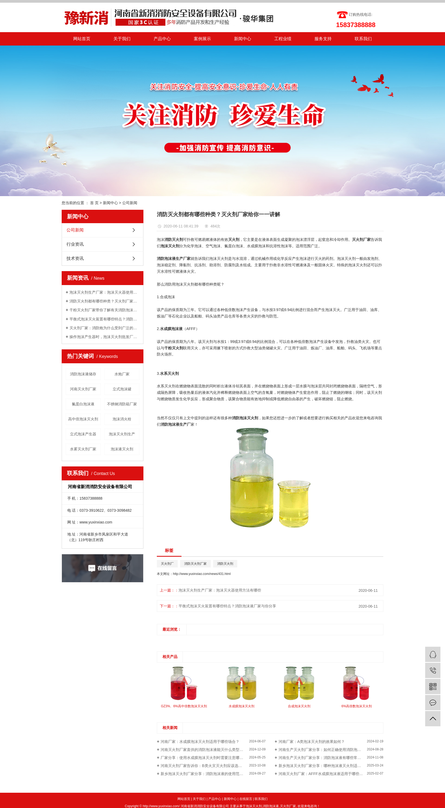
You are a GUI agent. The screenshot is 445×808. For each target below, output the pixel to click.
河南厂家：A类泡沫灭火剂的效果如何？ (312, 741)
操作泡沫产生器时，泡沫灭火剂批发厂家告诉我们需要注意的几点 (104, 337)
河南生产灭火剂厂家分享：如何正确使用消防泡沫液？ (324, 749)
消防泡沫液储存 (83, 374)
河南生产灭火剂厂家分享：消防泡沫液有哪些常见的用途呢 (327, 757)
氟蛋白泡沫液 (83, 404)
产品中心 (162, 38)
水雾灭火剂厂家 (83, 449)
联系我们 (363, 38)
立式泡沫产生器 (83, 434)
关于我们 (122, 38)
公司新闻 (129, 203)
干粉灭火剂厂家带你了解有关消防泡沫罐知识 (104, 310)
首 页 (94, 203)
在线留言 (245, 799)
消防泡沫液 (271, 806)
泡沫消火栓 (122, 419)
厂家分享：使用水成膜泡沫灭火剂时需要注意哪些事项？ (207, 757)
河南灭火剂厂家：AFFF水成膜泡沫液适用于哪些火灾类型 (326, 774)
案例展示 (202, 38)
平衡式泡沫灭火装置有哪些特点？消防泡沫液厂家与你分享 (104, 319)
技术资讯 (75, 258)
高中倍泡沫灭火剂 (83, 419)
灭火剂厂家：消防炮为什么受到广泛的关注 (104, 328)
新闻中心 (242, 38)
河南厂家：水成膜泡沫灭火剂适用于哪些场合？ (200, 741)
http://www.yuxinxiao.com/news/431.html (202, 574)
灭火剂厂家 (288, 806)
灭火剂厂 (167, 564)
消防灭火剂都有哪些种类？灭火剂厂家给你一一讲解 (104, 301)
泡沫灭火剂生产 (122, 434)
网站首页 (81, 38)
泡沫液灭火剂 (122, 449)
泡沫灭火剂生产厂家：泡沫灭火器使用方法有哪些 (104, 292)
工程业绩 (282, 38)
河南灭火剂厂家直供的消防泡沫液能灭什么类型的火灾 (206, 749)
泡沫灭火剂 (254, 806)
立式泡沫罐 (122, 389)
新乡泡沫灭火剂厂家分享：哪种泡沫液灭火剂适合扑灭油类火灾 (331, 766)
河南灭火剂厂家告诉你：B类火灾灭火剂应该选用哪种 (205, 766)
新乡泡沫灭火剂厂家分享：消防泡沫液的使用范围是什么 (207, 774)
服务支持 (323, 38)
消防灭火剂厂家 (195, 564)
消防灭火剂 (225, 564)
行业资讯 (75, 244)
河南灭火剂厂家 (83, 389)
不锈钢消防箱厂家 (122, 404)
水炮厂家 (121, 374)
